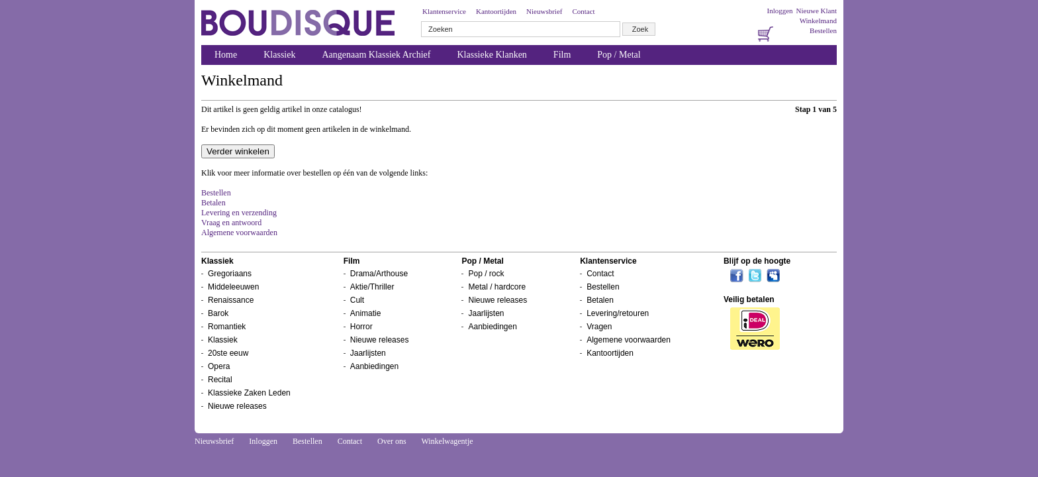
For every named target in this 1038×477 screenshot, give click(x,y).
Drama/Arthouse (379, 273)
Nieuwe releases (237, 406)
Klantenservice (444, 11)
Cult (357, 300)
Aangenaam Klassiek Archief (376, 55)
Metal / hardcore (497, 287)
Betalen (213, 202)
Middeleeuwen (233, 287)
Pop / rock (486, 273)
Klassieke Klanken (492, 55)
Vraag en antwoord (231, 222)
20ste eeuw (228, 353)
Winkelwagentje (447, 441)
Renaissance (231, 300)
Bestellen (823, 30)
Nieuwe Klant (816, 11)
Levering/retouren (618, 313)
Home (225, 55)
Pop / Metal (618, 55)
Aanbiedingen (374, 366)
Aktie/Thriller (372, 287)
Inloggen (779, 11)
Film (562, 55)
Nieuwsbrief (544, 11)
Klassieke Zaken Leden (249, 393)
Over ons (391, 441)
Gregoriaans (230, 273)
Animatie (365, 313)
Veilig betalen (749, 299)
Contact (583, 11)
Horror (361, 326)
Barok (218, 313)
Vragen (599, 326)
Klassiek (279, 55)
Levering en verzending (239, 212)
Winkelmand (818, 21)
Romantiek (227, 326)
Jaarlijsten (368, 353)
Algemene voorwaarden (239, 232)
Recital (220, 379)
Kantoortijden (496, 11)
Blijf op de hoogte (757, 261)
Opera (219, 366)
